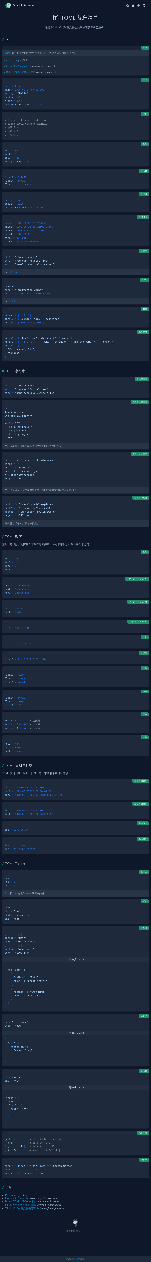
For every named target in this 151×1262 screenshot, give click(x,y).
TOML (8, 53)
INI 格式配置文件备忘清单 (20, 1204)
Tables (13, 301)
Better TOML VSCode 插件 (21, 72)
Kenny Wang (78, 1259)
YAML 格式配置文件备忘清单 (22, 1208)
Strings (14, 272)
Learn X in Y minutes (17, 66)
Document (11, 60)
